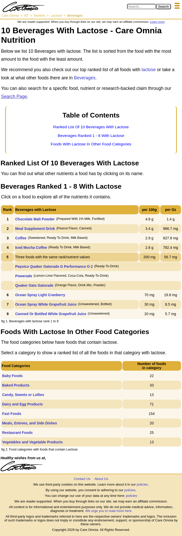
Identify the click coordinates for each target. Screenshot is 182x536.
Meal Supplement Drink (35, 229)
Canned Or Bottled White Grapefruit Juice (50, 314)
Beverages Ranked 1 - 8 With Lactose (91, 135)
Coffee (20, 238)
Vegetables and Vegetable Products (32, 442)
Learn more (157, 21)
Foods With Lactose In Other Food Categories (91, 144)
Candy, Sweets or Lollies (23, 395)
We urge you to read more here (108, 511)
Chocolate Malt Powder (35, 219)
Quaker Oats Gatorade (34, 285)
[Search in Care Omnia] (141, 6)
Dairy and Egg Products (22, 404)
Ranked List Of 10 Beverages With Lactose (91, 127)
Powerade (23, 276)
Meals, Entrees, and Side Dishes (29, 423)
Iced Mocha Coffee (31, 247)
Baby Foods (12, 376)
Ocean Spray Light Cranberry (40, 295)
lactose (148, 69)
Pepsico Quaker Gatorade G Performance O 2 (54, 266)
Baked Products (16, 385)
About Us (101, 479)
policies (142, 484)
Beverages (84, 77)
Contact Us (82, 479)
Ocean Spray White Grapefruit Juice (45, 304)
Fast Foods (11, 414)
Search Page (14, 96)
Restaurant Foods (17, 433)
